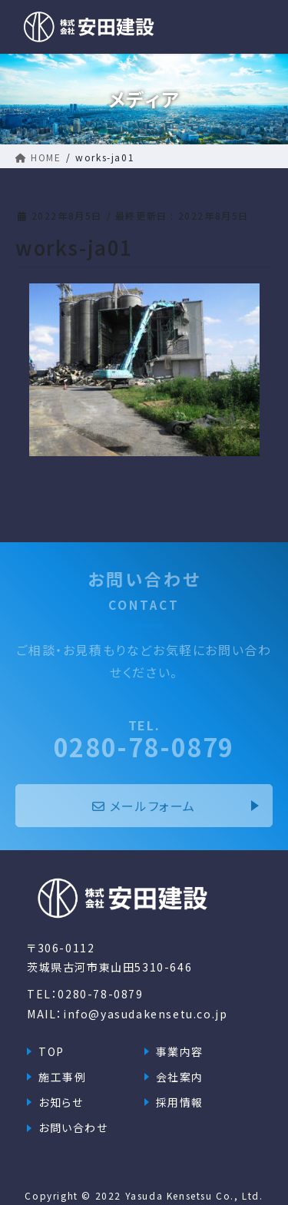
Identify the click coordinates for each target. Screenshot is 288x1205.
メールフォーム (144, 805)
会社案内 (180, 1076)
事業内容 (180, 1051)
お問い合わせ (73, 1127)
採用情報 (180, 1102)
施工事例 (62, 1076)
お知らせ (60, 1102)
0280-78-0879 (144, 738)
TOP (51, 1051)
